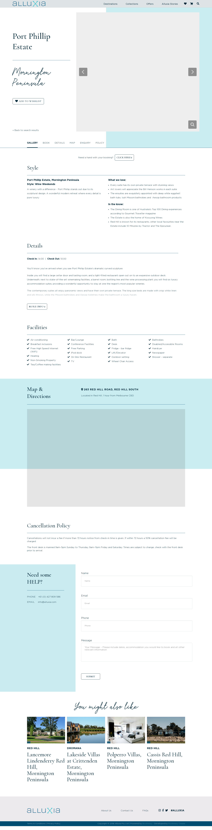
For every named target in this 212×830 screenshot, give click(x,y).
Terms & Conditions (36, 824)
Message (86, 640)
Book (46, 143)
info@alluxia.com (47, 602)
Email (84, 596)
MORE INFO (36, 306)
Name (84, 573)
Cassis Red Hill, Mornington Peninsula (164, 760)
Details (60, 143)
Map (72, 143)
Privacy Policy (53, 824)
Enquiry (85, 143)
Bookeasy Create (176, 824)
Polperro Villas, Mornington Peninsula (124, 760)
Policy (100, 143)
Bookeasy (147, 824)
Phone (85, 618)
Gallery (32, 143)
